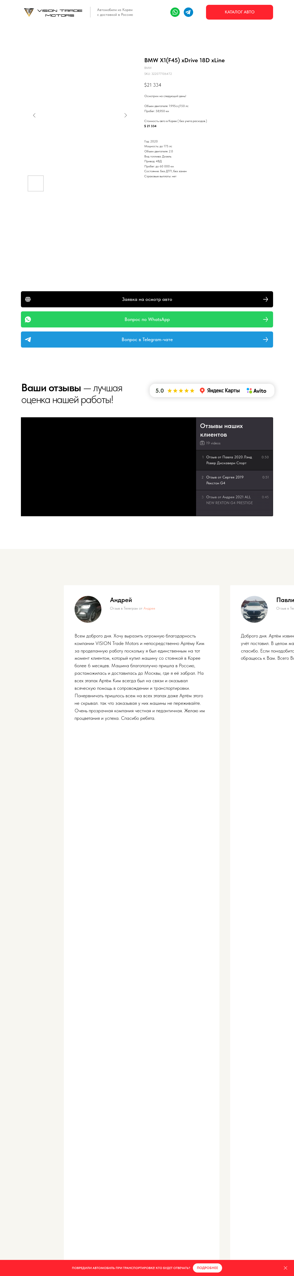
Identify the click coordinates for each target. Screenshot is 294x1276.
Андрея (149, 608)
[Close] (285, 1268)
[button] (147, 299)
